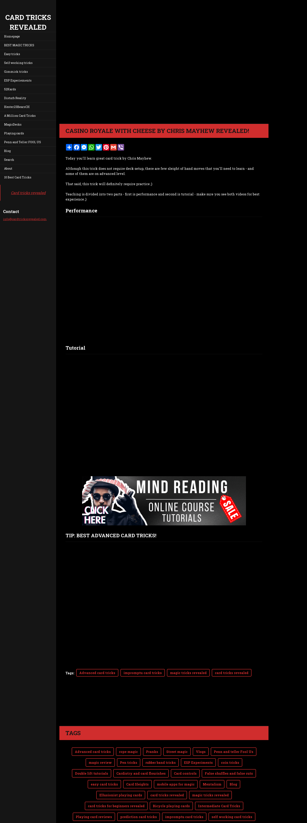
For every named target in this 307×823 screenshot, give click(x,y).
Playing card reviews (94, 817)
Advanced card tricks (97, 673)
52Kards (10, 89)
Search (9, 160)
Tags (70, 673)
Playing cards (14, 133)
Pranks (152, 751)
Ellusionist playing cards (120, 795)
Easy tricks (12, 54)
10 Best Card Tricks (17, 177)
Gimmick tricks (16, 72)
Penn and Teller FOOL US (22, 142)
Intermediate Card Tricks (219, 806)
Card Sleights (137, 784)
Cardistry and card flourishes (141, 773)
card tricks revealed (231, 673)
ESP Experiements (18, 80)
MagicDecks (13, 124)
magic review (100, 762)
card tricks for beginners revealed (116, 806)
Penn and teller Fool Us (233, 751)
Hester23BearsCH (17, 107)
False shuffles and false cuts (229, 773)
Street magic (177, 751)
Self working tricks (18, 63)
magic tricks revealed (188, 673)
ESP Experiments (198, 762)
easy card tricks (104, 784)
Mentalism (212, 784)
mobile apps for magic (176, 784)
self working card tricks (232, 817)
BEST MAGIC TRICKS (19, 45)
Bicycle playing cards (171, 806)
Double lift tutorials (91, 773)
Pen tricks (128, 762)
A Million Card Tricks (20, 116)
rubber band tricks (160, 762)
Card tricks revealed (28, 192)
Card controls (185, 773)
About (8, 168)
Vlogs (201, 751)
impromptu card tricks (142, 673)
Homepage (12, 36)
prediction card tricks (138, 817)
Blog (7, 151)
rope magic (128, 751)
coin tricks (230, 762)
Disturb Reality (15, 98)
